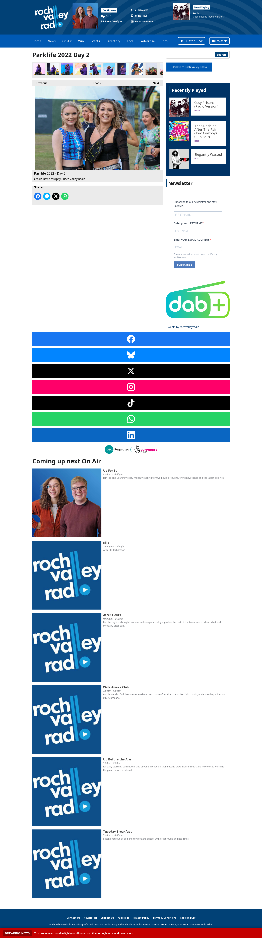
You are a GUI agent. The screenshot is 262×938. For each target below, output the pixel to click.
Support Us (107, 917)
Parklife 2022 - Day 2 (39, 69)
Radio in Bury (187, 917)
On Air (67, 41)
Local (130, 41)
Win (81, 41)
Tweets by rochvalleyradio (182, 327)
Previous (39, 82)
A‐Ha (196, 13)
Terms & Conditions (164, 917)
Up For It (107, 16)
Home (36, 41)
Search (221, 55)
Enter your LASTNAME (188, 223)
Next (154, 82)
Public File (123, 917)
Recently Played (189, 90)
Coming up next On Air (66, 461)
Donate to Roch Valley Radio (189, 67)
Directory (113, 41)
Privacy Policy (141, 917)
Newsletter (90, 917)
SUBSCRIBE (184, 264)
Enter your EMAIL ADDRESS (192, 239)
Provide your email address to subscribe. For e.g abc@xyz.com (195, 255)
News (52, 41)
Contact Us (73, 917)
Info (164, 41)
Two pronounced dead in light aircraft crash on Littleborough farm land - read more (83, 933)
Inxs (196, 158)
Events (95, 41)
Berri (197, 140)
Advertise (148, 41)
